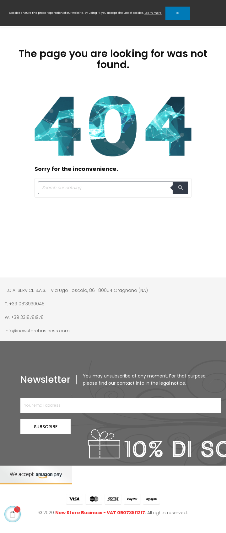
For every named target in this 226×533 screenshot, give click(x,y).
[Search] (113, 188)
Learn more (153, 13)
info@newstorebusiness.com (37, 331)
